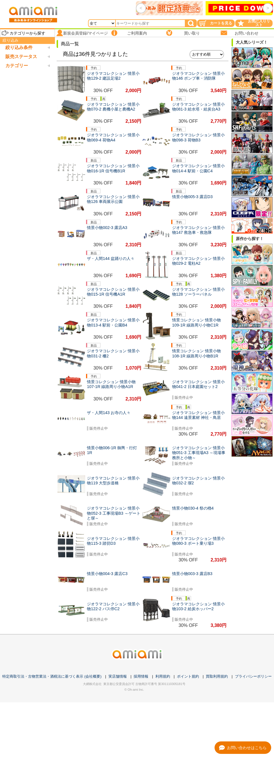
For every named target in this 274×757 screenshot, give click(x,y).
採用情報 (141, 676)
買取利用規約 (217, 676)
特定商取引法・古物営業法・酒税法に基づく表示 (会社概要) (51, 676)
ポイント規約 (188, 676)
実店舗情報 (117, 676)
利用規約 (162, 676)
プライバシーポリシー (253, 676)
